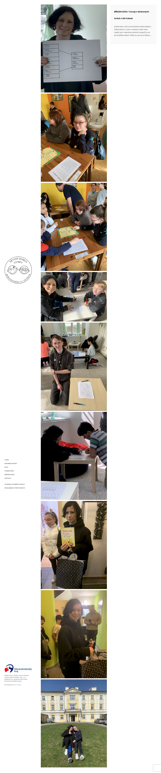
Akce (6, 467)
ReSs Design (17, 685)
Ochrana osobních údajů (14, 484)
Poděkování (9, 471)
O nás (6, 460)
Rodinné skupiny (10, 463)
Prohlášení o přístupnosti (14, 488)
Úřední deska (9, 475)
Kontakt (7, 478)
